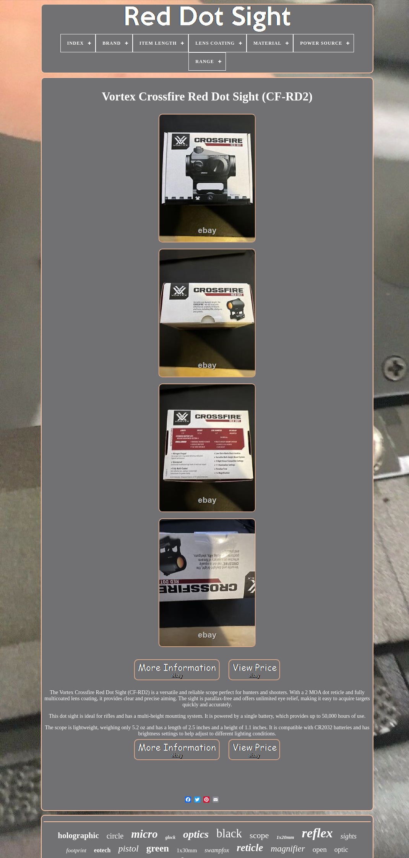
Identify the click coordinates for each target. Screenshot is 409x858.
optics (196, 834)
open (320, 849)
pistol (128, 848)
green (157, 848)
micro (144, 834)
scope (259, 835)
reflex (317, 833)
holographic (78, 835)
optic (341, 849)
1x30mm (187, 850)
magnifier (288, 848)
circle (115, 836)
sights (349, 836)
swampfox (216, 850)
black (229, 833)
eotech (102, 850)
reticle (250, 847)
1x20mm (285, 837)
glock (170, 837)
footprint (76, 850)
